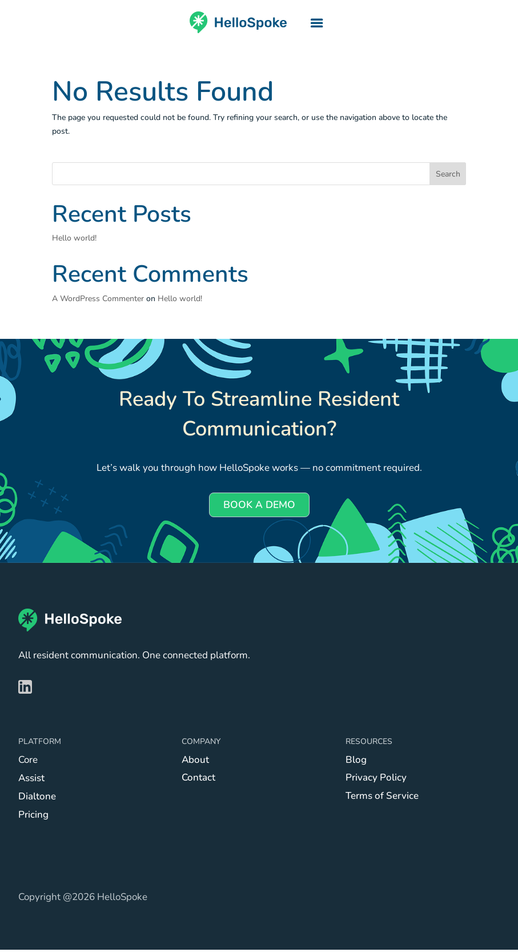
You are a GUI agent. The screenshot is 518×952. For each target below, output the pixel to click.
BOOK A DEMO (259, 506)
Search (448, 174)
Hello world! (74, 238)
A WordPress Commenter (98, 298)
